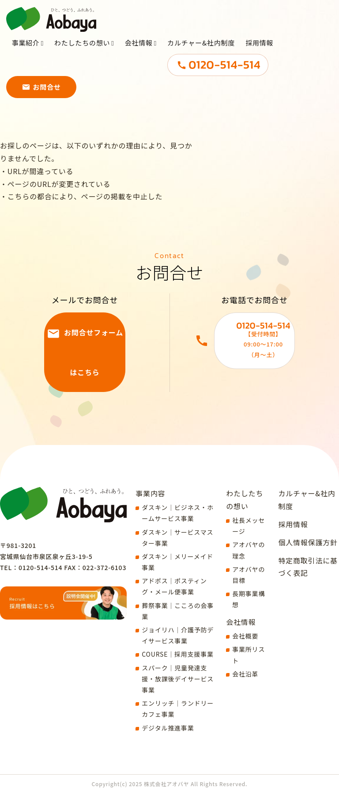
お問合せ (47, 98)
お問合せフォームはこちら (93, 352)
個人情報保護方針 (307, 542)
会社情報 (139, 54)
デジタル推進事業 (168, 727)
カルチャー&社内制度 (201, 54)
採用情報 (260, 54)
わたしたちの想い (82, 54)
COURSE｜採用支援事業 (178, 654)
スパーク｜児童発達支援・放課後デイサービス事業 (178, 678)
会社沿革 (245, 673)
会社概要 (245, 635)
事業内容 (150, 493)
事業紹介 (26, 54)
